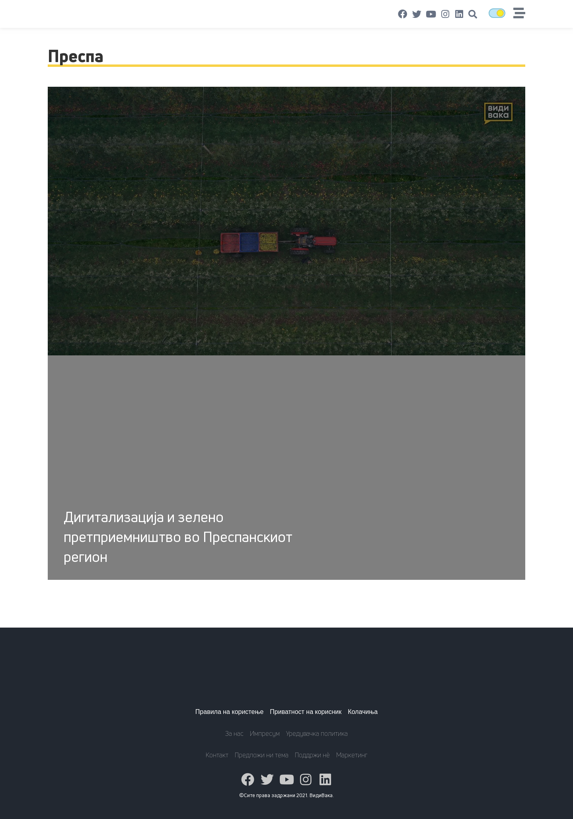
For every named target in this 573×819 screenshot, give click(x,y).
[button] (473, 14)
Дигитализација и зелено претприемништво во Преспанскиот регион (178, 536)
